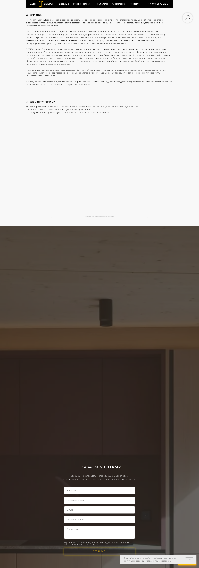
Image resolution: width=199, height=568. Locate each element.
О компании (119, 4)
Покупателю (101, 4)
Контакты (135, 4)
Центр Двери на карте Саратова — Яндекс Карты (99, 216)
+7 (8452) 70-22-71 (158, 3)
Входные (64, 4)
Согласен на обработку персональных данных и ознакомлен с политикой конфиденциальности (98, 543)
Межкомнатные (81, 4)
